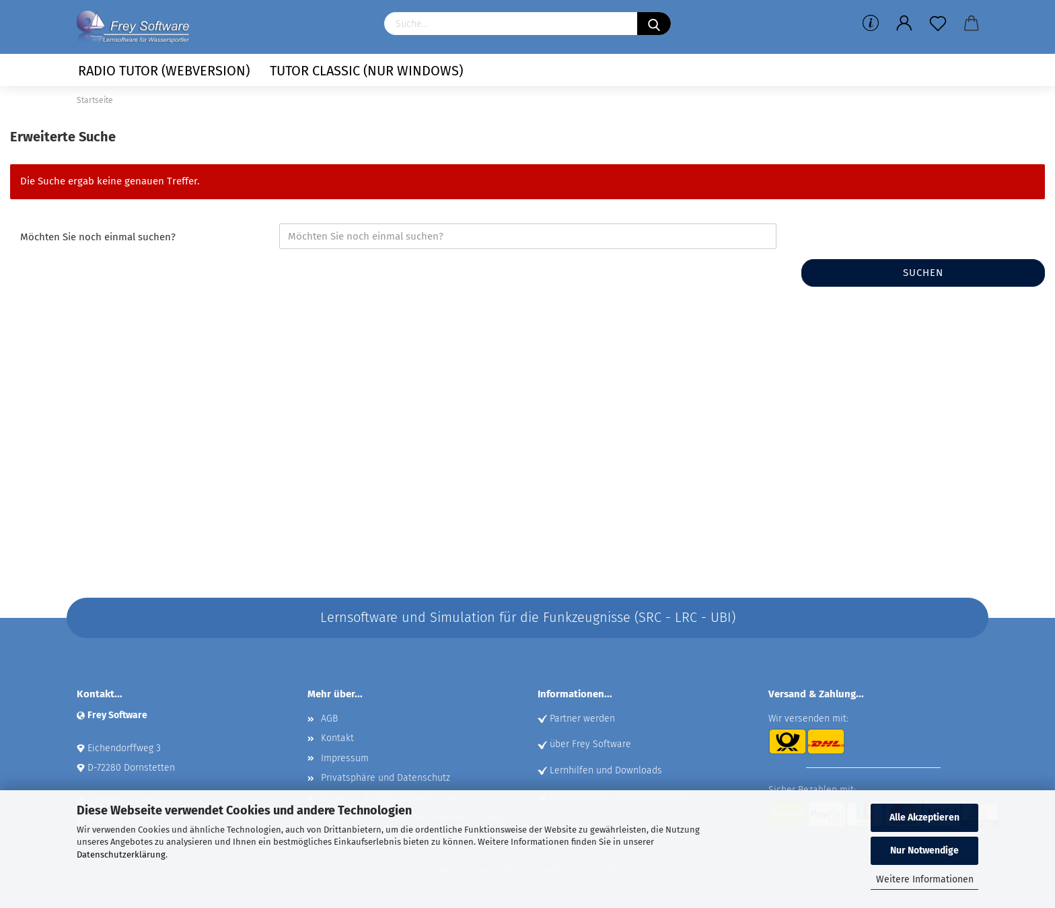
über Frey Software (590, 744)
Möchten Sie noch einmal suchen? (98, 237)
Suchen (923, 273)
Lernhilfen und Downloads (606, 770)
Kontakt (337, 738)
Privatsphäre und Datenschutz (385, 777)
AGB (329, 718)
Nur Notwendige (924, 850)
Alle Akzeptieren (924, 817)
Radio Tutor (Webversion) (164, 71)
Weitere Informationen (925, 879)
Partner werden (582, 718)
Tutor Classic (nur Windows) (366, 71)
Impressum (345, 758)
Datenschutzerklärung (121, 854)
